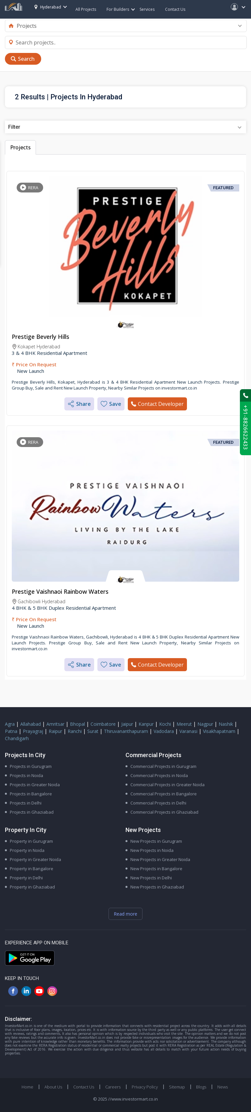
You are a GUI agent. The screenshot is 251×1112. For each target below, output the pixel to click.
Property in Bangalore (31, 868)
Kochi (165, 724)
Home (27, 1087)
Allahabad (30, 724)
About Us (53, 1087)
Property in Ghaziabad (32, 887)
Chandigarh (17, 738)
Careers (113, 1087)
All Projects (85, 9)
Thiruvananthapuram (126, 731)
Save (111, 403)
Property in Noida (27, 850)
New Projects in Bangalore (156, 868)
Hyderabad (47, 7)
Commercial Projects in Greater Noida (167, 785)
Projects (20, 147)
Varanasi (188, 731)
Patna (11, 731)
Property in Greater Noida (35, 859)
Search (26, 58)
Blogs (201, 1087)
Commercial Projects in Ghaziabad (164, 812)
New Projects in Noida (152, 850)
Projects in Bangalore (31, 794)
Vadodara (164, 731)
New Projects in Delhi (151, 878)
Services (147, 9)
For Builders (120, 9)
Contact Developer (157, 403)
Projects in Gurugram (31, 766)
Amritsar (55, 724)
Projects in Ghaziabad (32, 812)
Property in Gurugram (31, 841)
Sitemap (177, 1087)
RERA (33, 188)
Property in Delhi (26, 878)
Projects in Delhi (26, 803)
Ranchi (75, 731)
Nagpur (205, 724)
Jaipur (127, 724)
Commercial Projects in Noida (159, 775)
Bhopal (77, 724)
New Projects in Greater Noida (160, 859)
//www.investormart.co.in (133, 1099)
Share (79, 403)
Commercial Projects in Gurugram (163, 766)
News (222, 1087)
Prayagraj (33, 731)
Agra (10, 724)
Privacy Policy (145, 1087)
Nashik (226, 724)
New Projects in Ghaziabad (157, 887)
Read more (125, 914)
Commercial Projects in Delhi (158, 803)
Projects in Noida (26, 775)
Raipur (55, 731)
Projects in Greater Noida (35, 785)
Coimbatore (103, 724)
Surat (92, 731)
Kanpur (146, 724)
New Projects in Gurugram (156, 841)
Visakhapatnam (219, 731)
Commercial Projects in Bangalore (163, 794)
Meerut (184, 724)
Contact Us (175, 9)
